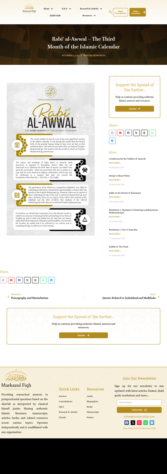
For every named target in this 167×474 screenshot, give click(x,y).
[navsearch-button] (110, 13)
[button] (112, 133)
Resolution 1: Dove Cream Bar (123, 229)
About (48, 8)
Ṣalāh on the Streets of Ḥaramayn (125, 193)
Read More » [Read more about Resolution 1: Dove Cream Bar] (115, 234)
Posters (88, 55)
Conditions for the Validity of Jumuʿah (127, 159)
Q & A (66, 8)
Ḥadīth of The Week (118, 246)
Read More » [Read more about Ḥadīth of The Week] (115, 251)
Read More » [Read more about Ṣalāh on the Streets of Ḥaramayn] (115, 197)
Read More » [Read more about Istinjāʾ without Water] (115, 180)
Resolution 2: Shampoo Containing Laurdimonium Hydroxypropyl (133, 211)
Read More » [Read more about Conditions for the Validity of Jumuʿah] (115, 163)
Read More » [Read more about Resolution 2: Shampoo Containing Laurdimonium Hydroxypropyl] (115, 216)
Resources (89, 15)
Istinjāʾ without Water (119, 176)
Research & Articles (91, 8)
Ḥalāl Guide (55, 15)
